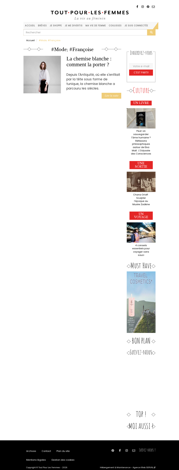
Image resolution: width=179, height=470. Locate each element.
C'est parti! (141, 72)
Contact (45, 444)
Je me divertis (74, 25)
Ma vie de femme (95, 25)
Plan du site (61, 444)
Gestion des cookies (61, 454)
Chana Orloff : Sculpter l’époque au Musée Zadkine (141, 195)
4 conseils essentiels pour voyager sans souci (141, 244)
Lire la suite (112, 95)
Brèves (42, 25)
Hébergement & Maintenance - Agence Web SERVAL (129, 462)
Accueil (30, 25)
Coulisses (115, 25)
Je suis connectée (136, 25)
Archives (31, 444)
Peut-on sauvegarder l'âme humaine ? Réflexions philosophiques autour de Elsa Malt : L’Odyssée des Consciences (141, 141)
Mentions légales (35, 454)
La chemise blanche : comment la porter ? (89, 61)
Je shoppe (56, 25)
